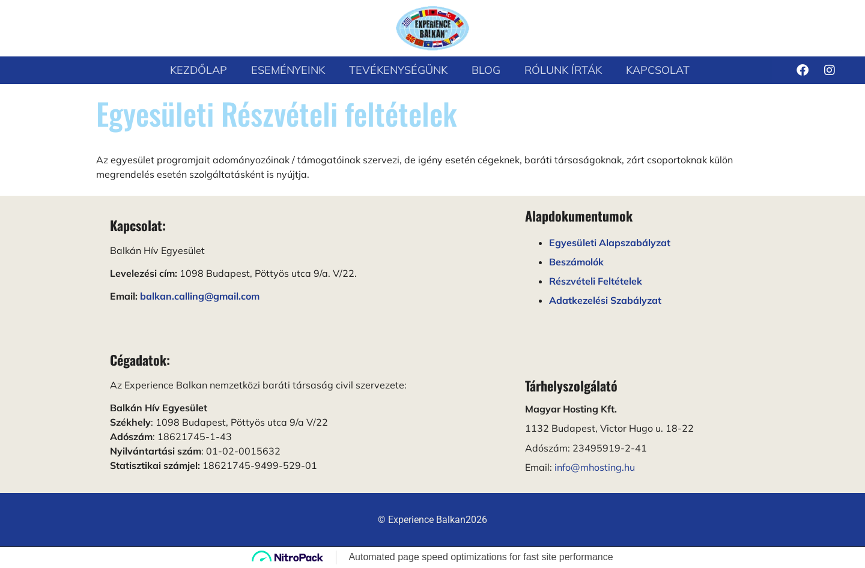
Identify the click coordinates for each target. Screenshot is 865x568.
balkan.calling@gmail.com (200, 296)
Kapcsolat (658, 70)
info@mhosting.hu (594, 467)
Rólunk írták (563, 70)
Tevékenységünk (398, 70)
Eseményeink (288, 70)
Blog (486, 70)
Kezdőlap (198, 70)
